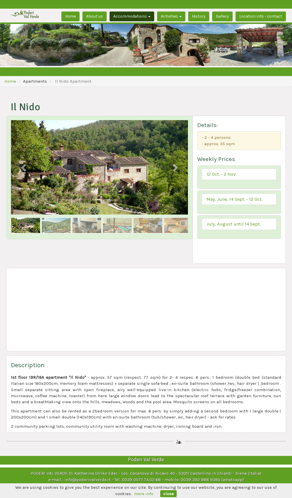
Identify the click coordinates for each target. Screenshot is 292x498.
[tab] (239, 177)
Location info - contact (260, 16)
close (168, 493)
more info (143, 493)
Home (70, 16)
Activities (171, 16)
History (199, 16)
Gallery (222, 16)
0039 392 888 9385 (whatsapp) (212, 479)
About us (94, 16)
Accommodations (131, 16)
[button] (239, 174)
